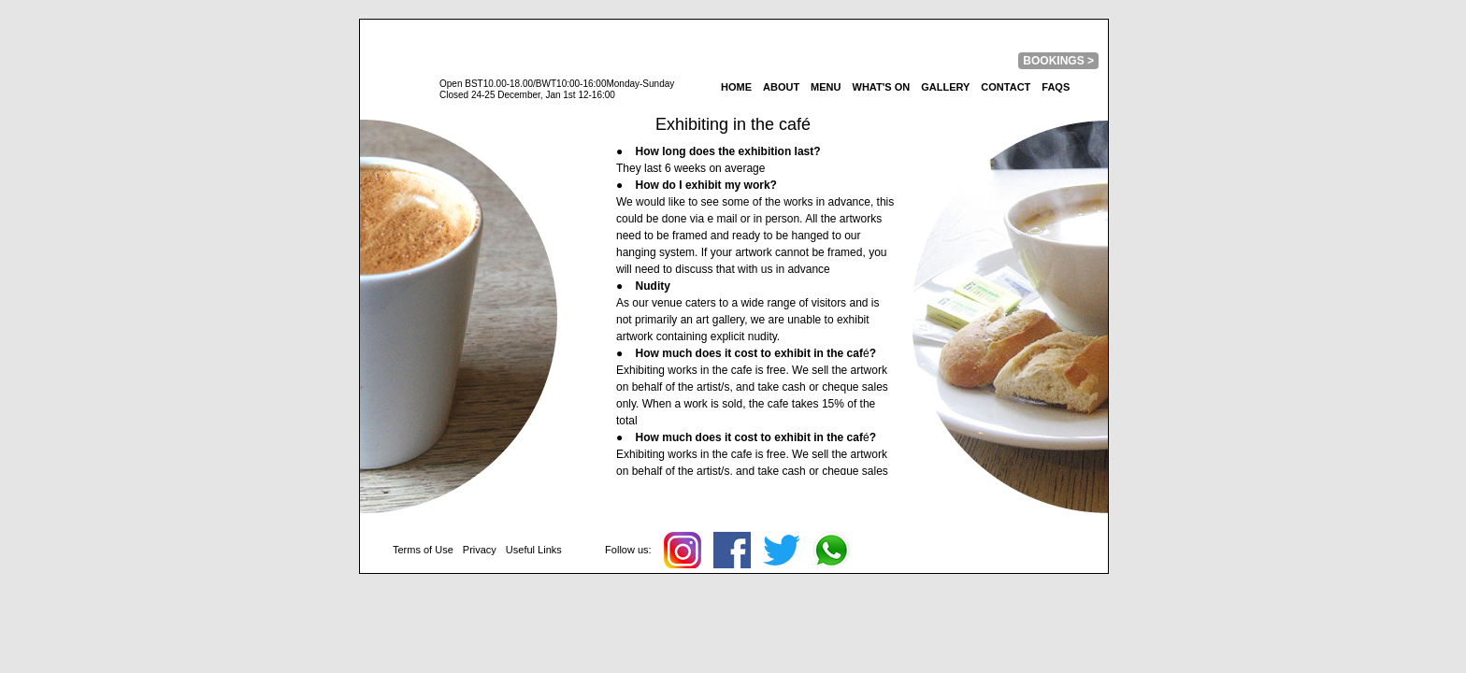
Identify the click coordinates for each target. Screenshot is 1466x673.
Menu (826, 87)
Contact (1005, 87)
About (781, 87)
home (736, 87)
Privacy (479, 549)
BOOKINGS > (1058, 60)
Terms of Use (423, 549)
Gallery (945, 87)
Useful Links (534, 549)
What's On (882, 87)
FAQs (1056, 87)
